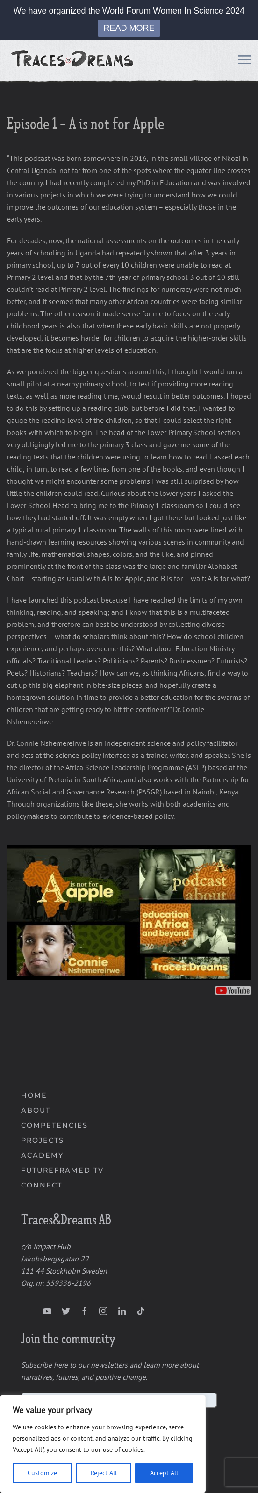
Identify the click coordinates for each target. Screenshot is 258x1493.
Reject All (104, 1473)
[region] (103, 1444)
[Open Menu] (244, 61)
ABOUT (35, 1110)
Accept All (164, 1473)
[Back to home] (73, 61)
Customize (42, 1473)
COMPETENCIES (54, 1125)
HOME (34, 1095)
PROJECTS (42, 1140)
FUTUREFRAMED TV (62, 1170)
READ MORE (128, 28)
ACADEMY (42, 1155)
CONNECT (41, 1185)
